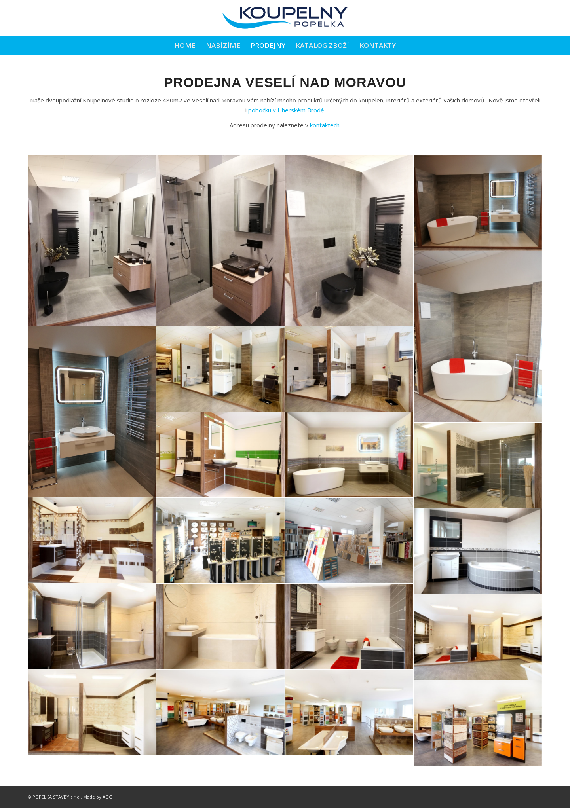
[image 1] (92, 240)
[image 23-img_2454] (478, 465)
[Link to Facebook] (536, 18)
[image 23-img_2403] (220, 369)
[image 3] (349, 240)
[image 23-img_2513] (478, 723)
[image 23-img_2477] (92, 626)
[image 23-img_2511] (349, 712)
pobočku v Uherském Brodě (286, 110)
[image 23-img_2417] (92, 540)
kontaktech (325, 125)
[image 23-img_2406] (349, 369)
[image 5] (478, 337)
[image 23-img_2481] (220, 627)
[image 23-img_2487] (478, 551)
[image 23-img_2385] (220, 455)
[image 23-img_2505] (220, 712)
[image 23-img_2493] (349, 627)
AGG (107, 797)
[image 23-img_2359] (349, 455)
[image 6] (92, 411)
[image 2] (220, 240)
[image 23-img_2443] (220, 541)
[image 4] (478, 203)
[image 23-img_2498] (478, 637)
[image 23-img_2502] (92, 712)
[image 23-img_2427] (349, 541)
